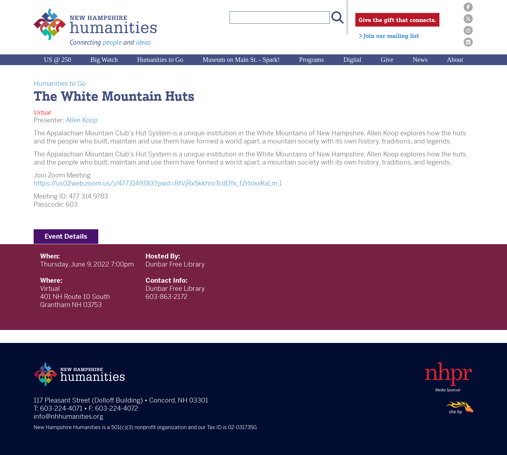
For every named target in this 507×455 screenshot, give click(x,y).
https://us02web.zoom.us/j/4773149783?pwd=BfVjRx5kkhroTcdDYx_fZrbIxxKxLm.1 (158, 183)
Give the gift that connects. (397, 19)
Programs (311, 59)
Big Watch (104, 59)
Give (387, 59)
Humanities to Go (160, 59)
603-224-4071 (61, 408)
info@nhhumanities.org (68, 417)
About (455, 59)
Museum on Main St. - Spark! (241, 59)
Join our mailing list (389, 35)
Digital (352, 59)
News (420, 59)
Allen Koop (82, 120)
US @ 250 (57, 59)
